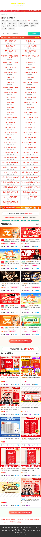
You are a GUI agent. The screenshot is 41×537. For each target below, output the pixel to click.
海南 (30, 527)
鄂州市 (30, 20)
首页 (7, 14)
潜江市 (9, 26)
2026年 (11, 14)
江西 (6, 531)
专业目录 (35, 11)
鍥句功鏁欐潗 (7, 353)
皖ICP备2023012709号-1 (20, 534)
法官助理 (4, 28)
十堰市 (13, 20)
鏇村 (37, 224)
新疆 (18, 532)
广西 (24, 527)
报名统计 (13, 11)
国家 (3, 527)
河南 (36, 527)
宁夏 (16, 531)
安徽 (6, 527)
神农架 (20, 26)
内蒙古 (12, 531)
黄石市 (9, 23)
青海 (19, 531)
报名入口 (24, 11)
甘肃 (18, 527)
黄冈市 (35, 20)
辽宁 (9, 531)
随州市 (31, 23)
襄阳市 (19, 20)
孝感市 (25, 23)
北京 (9, 527)
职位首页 (2, 11)
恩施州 (36, 23)
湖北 (18, 529)
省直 (3, 20)
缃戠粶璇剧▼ (7, 224)
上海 (31, 531)
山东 (22, 531)
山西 (25, 531)
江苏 (3, 531)
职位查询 (8, 11)
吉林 (24, 529)
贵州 (27, 527)
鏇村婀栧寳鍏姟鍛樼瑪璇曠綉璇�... (20, 341)
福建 (15, 527)
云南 (21, 532)
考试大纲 (29, 11)
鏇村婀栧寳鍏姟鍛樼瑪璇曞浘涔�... (20, 512)
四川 (34, 531)
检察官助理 (11, 28)
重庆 (12, 527)
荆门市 (24, 20)
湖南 (21, 529)
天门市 (14, 26)
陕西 (28, 531)
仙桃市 (3, 26)
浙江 (24, 532)
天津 (37, 531)
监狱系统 (26, 26)
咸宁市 (3, 23)
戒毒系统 (33, 26)
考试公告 (19, 11)
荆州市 (20, 23)
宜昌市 (14, 23)
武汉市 (8, 20)
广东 (21, 527)
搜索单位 (34, 33)
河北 (33, 527)
